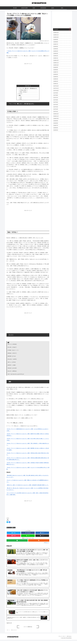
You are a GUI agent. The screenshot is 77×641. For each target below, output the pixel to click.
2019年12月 (56, 32)
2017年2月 (55, 109)
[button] (42, 536)
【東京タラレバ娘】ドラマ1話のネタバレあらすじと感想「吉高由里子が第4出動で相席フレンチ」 (28, 485)
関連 (21, 99)
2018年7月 (55, 72)
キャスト (20, 93)
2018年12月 (56, 60)
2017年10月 (56, 90)
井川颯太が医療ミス (24, 90)
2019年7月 (55, 44)
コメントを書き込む (28, 628)
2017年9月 (55, 92)
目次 (26, 85)
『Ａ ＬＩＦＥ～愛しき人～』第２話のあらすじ (28, 88)
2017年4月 (55, 104)
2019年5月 (55, 48)
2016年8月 (55, 123)
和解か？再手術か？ (24, 92)
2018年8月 (55, 69)
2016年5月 (55, 130)
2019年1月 (55, 58)
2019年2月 (55, 55)
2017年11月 (56, 88)
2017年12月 (56, 86)
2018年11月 (56, 62)
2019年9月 (55, 39)
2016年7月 (55, 125)
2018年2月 (55, 81)
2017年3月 (55, 106)
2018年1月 (55, 83)
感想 (20, 95)
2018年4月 (55, 79)
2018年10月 (56, 65)
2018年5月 (55, 76)
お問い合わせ (69, 637)
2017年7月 (55, 97)
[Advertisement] (28, 72)
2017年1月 (55, 111)
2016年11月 (56, 116)
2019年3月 (55, 53)
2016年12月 (56, 113)
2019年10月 (56, 37)
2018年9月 (55, 67)
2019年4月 (55, 51)
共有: (21, 97)
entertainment (9, 527)
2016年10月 (56, 118)
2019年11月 (56, 34)
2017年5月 (55, 102)
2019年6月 (55, 46)
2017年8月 (55, 95)
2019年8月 (55, 41)
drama (14, 527)
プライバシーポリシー (61, 637)
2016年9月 (55, 120)
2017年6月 (55, 99)
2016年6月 (55, 127)
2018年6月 (55, 74)
